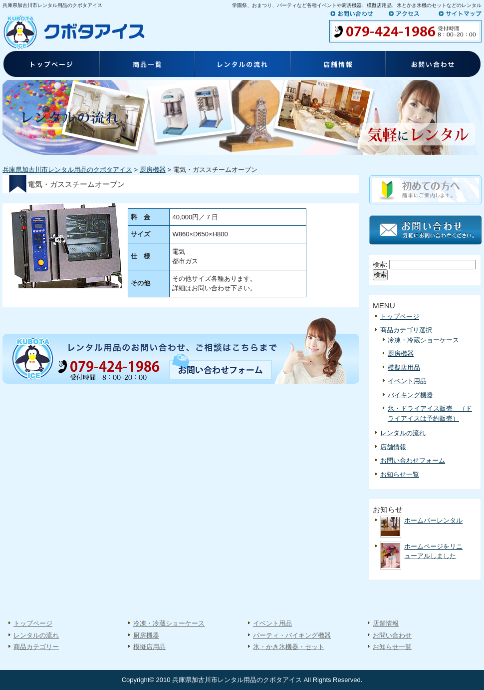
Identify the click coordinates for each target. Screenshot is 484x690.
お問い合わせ (356, 13)
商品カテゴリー (36, 647)
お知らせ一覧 (399, 474)
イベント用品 (407, 381)
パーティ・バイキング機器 (292, 635)
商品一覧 (146, 65)
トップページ (50, 65)
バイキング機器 (410, 395)
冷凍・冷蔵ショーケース (423, 340)
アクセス (410, 13)
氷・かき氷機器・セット (288, 647)
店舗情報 (338, 65)
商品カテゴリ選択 (406, 330)
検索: (380, 264)
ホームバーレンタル (433, 520)
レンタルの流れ (242, 65)
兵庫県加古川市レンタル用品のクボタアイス (67, 169)
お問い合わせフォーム (412, 460)
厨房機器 (153, 169)
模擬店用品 (404, 367)
